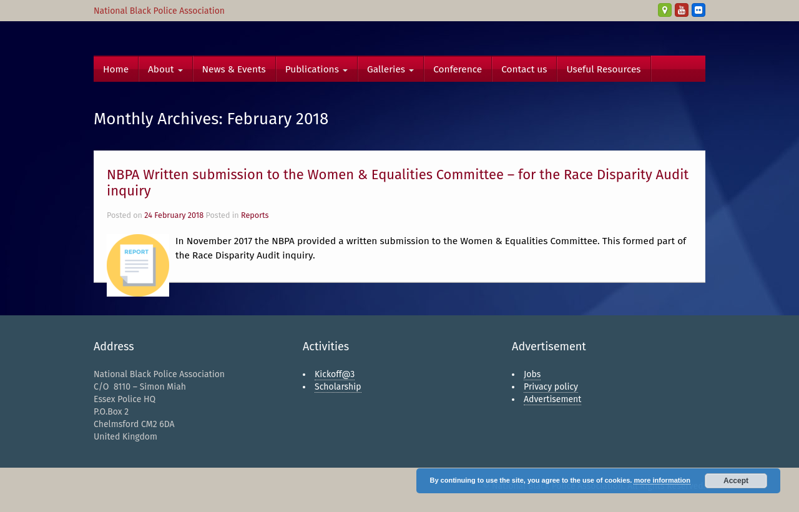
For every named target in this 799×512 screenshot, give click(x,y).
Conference (457, 69)
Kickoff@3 (335, 374)
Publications (316, 69)
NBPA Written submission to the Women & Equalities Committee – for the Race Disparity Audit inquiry (398, 182)
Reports (254, 215)
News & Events (234, 69)
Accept (735, 480)
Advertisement (552, 399)
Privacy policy (551, 387)
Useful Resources (603, 69)
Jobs (532, 374)
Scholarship (338, 387)
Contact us (524, 69)
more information (662, 480)
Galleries (390, 69)
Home (116, 69)
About (165, 69)
